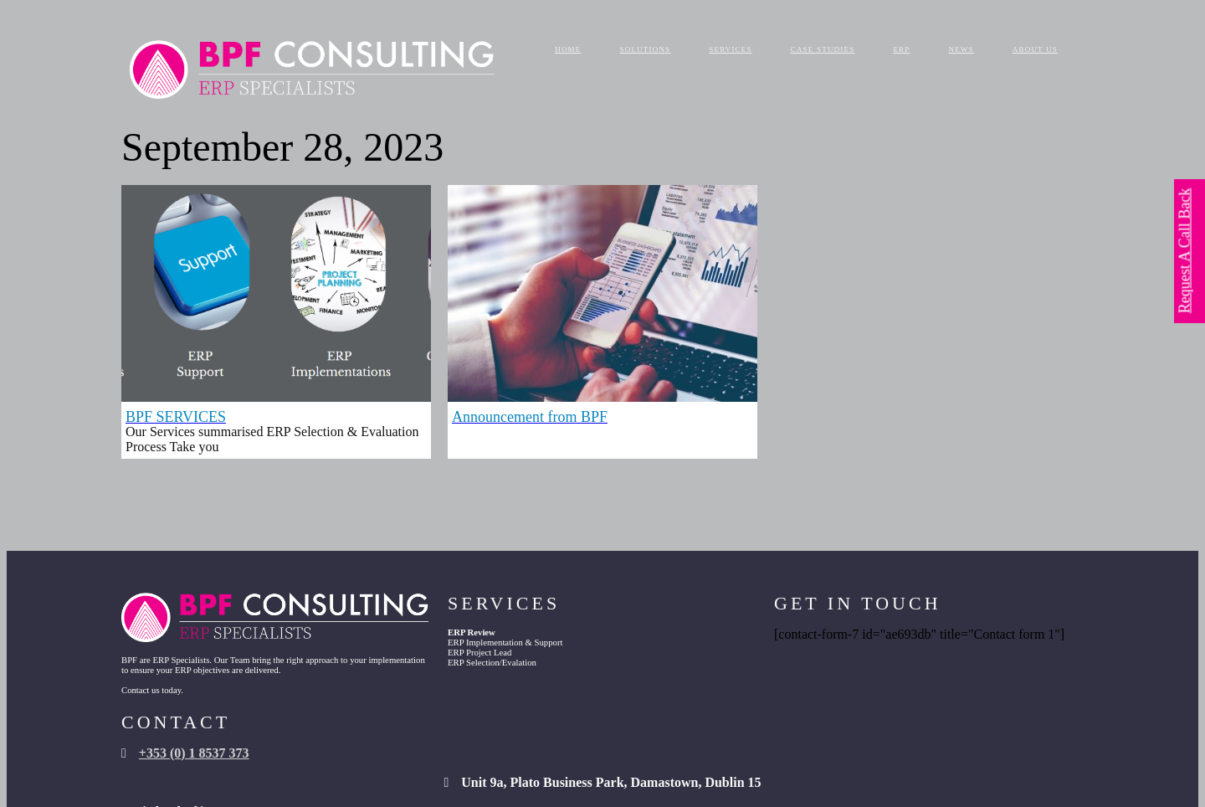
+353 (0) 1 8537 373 (928, 634)
